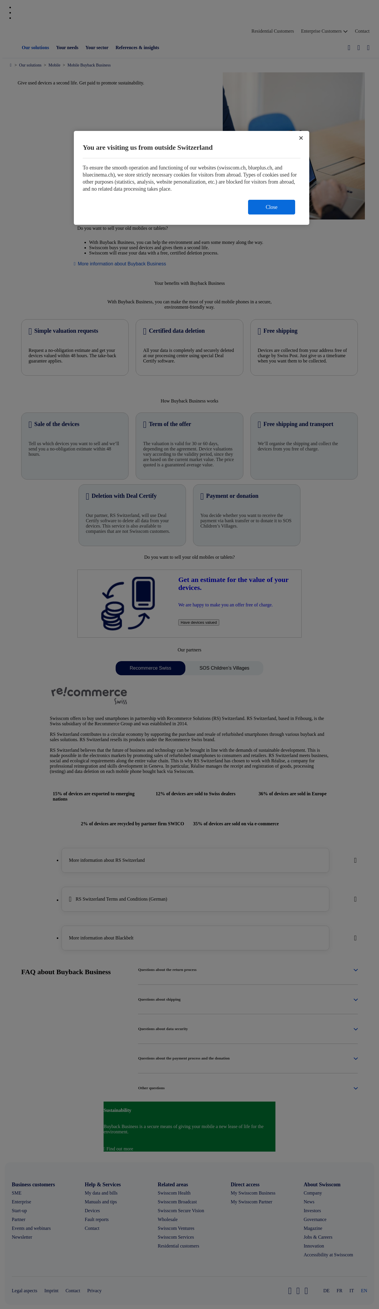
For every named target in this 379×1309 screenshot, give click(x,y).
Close (271, 207)
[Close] (301, 138)
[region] (191, 178)
